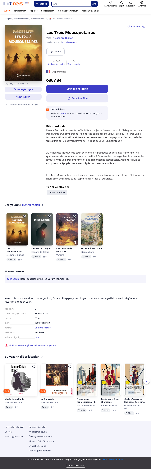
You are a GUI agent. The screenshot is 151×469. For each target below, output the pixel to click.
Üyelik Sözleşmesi (37, 446)
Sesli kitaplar (47, 10)
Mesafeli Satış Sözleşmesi (41, 441)
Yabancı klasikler (56, 192)
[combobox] (71, 3)
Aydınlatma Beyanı (38, 431)
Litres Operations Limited (75, 461)
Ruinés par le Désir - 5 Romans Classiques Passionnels (111, 400)
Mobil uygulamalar (91, 10)
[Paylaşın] (144, 26)
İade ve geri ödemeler (40, 450)
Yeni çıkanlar (20, 10)
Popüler (33, 10)
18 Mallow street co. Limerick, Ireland (75, 464)
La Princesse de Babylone (64, 250)
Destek (8, 431)
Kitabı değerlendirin (56, 64)
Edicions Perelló (43, 327)
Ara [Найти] (94, 4)
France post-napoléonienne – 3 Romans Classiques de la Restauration (86, 400)
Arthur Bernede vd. (86, 405)
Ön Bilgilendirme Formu (40, 436)
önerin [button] (63, 113)
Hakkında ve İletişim (14, 427)
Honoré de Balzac (40, 252)
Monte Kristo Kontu (14, 399)
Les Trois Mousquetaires (14, 250)
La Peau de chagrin (41, 248)
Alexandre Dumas (15, 255)
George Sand (87, 252)
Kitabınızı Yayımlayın (68, 10)
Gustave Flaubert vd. (132, 407)
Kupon (7, 10)
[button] (56, 62)
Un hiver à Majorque (91, 248)
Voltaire (60, 255)
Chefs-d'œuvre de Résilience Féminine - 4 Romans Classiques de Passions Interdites (134, 400)
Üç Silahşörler (48, 399)
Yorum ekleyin (74, 64)
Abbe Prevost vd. (109, 405)
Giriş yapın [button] (13, 278)
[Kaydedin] (25, 216)
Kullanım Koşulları (37, 427)
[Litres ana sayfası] (16, 4)
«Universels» (69, 42)
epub (37, 337)
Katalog (41, 4)
